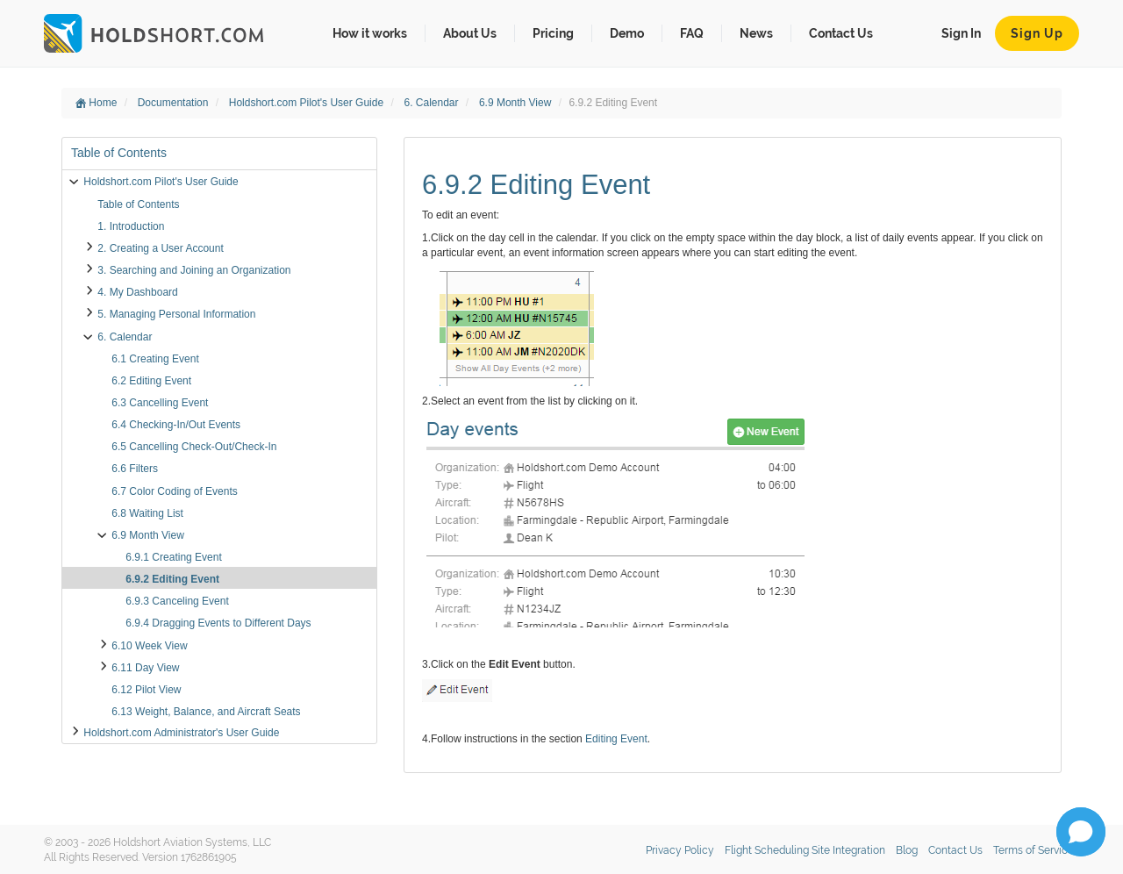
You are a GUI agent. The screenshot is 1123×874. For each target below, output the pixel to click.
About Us (470, 33)
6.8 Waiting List (147, 513)
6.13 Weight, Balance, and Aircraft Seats (205, 712)
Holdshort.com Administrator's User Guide (181, 733)
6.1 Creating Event (154, 359)
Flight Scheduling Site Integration (805, 850)
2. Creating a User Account (160, 248)
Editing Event (616, 739)
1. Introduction (130, 226)
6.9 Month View (516, 103)
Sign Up (1037, 33)
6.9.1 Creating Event (173, 557)
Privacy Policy (680, 850)
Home (96, 103)
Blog (907, 850)
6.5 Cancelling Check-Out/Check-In (193, 447)
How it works (370, 33)
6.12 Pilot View (146, 690)
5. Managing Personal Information (176, 314)
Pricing (553, 33)
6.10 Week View (149, 646)
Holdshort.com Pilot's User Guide (308, 103)
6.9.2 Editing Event (172, 579)
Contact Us (841, 33)
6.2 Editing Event (151, 381)
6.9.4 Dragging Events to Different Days (218, 623)
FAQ (692, 33)
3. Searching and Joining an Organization (193, 270)
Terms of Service (1033, 850)
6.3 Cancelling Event (159, 403)
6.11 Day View (145, 668)
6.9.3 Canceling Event (176, 601)
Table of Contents (138, 204)
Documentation (174, 103)
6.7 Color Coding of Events (174, 491)
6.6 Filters (134, 468)
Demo (627, 33)
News (756, 33)
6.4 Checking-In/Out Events (175, 425)
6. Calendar (432, 103)
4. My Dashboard (137, 292)
